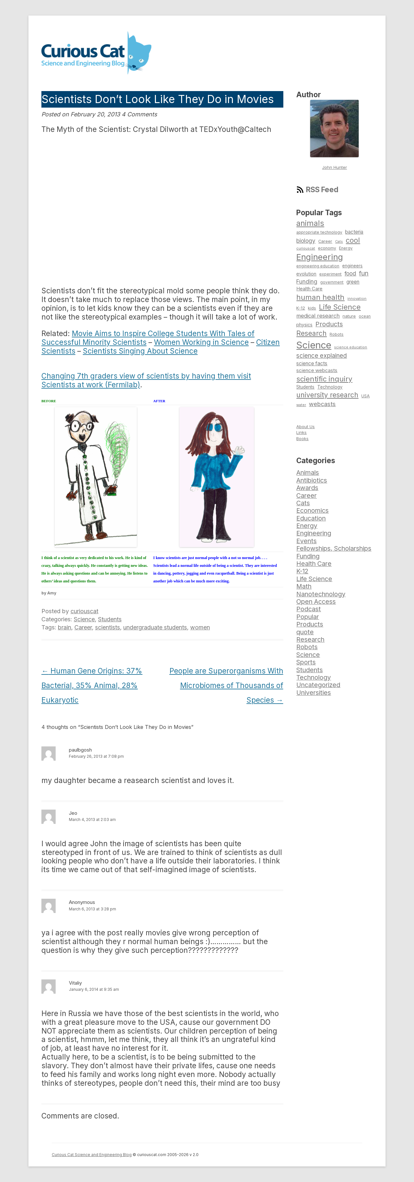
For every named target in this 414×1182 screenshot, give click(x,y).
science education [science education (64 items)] (350, 347)
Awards (307, 488)
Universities (313, 692)
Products (309, 624)
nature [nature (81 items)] (349, 316)
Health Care (314, 564)
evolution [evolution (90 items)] (306, 273)
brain (64, 627)
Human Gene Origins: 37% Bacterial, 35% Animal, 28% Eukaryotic (91, 685)
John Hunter (334, 167)
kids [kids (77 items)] (312, 308)
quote (305, 632)
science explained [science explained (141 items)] (321, 355)
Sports (306, 662)
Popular (307, 617)
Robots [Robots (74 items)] (336, 334)
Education (311, 518)
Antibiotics (311, 480)
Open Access (316, 601)
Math (303, 586)
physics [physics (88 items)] (304, 324)
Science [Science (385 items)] (313, 345)
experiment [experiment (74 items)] (330, 274)
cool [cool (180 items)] (353, 240)
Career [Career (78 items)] (325, 241)
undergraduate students (155, 627)
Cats (303, 503)
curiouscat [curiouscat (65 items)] (305, 248)
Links (301, 432)
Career (83, 627)
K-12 (302, 571)
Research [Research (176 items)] (311, 333)
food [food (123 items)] (350, 273)
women (200, 627)
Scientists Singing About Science (140, 350)
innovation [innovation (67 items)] (356, 298)
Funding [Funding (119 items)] (306, 281)
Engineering (313, 533)
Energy (306, 526)
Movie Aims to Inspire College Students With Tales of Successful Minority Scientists (148, 337)
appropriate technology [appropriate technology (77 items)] (319, 232)
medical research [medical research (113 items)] (318, 315)
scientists (107, 627)
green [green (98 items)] (352, 282)
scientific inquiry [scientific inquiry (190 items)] (324, 379)
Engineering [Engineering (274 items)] (319, 257)
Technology (313, 677)
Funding (308, 556)
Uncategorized (318, 685)
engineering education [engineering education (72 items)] (317, 266)
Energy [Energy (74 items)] (346, 248)
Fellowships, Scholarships (333, 548)
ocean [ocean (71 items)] (365, 316)
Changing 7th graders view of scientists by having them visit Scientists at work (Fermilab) (146, 380)
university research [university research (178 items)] (327, 395)
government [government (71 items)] (331, 282)
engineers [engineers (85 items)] (352, 265)
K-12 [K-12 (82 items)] (300, 307)
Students (110, 619)
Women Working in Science (201, 342)
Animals (307, 472)
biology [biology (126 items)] (305, 240)
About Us (305, 426)
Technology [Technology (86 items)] (330, 387)
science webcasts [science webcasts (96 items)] (316, 370)
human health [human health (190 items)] (320, 297)
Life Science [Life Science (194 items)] (340, 307)
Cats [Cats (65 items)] (339, 241)
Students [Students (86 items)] (305, 387)
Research (310, 639)
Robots (307, 647)
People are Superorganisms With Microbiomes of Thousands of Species (226, 685)
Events (306, 541)
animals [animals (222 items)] (310, 223)
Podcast (308, 609)
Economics (312, 510)
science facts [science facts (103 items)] (311, 363)
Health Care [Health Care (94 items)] (309, 289)
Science (84, 619)
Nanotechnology (320, 594)
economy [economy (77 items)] (327, 248)
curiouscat (84, 611)
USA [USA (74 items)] (365, 395)
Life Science (314, 579)
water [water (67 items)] (301, 405)
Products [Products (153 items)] (329, 324)
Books (302, 438)
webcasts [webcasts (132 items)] (322, 403)
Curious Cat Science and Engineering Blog (92, 1154)
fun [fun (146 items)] (363, 273)
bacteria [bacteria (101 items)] (354, 232)
